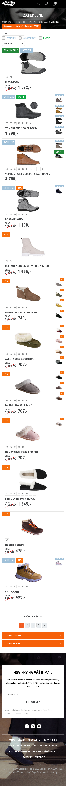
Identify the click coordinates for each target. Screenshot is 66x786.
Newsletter (34, 740)
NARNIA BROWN (14, 545)
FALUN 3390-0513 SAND (18, 405)
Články (21, 740)
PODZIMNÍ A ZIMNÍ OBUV (38, 22)
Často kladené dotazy (45, 745)
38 (7, 77)
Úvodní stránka (7, 22)
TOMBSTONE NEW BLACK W (21, 128)
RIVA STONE (12, 82)
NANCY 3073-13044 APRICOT (21, 452)
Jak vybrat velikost (19, 751)
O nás (12, 740)
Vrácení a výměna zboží (45, 751)
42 (27, 123)
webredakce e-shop (48, 772)
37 (7, 123)
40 (19, 123)
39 (15, 123)
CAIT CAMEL (12, 591)
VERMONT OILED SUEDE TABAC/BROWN (27, 174)
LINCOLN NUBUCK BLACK (20, 498)
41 (11, 77)
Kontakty (39, 757)
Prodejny (26, 757)
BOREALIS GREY (14, 219)
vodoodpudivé (29, 38)
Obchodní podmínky (19, 745)
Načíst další (33, 616)
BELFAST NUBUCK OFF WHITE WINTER (27, 266)
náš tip (46, 38)
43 (31, 123)
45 (42, 169)
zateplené (11, 38)
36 (7, 169)
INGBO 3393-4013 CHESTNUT (22, 312)
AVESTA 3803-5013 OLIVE (19, 359)
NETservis (20, 772)
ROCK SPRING (50, 740)
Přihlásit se (33, 702)
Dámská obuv (21, 22)
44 (38, 169)
